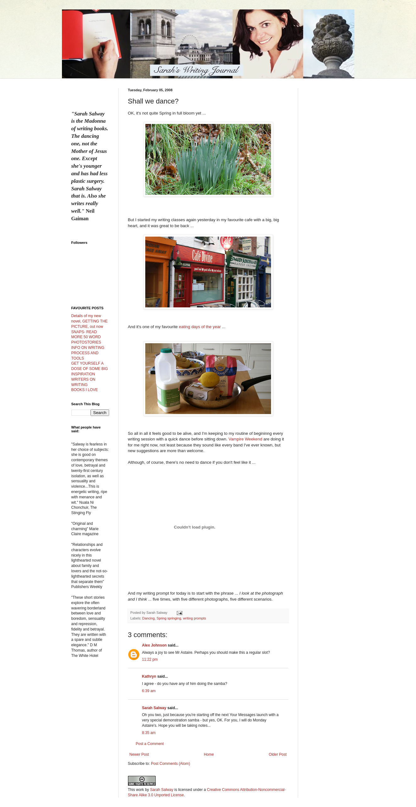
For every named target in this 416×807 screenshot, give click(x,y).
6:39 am (149, 691)
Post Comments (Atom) (170, 763)
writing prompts (194, 618)
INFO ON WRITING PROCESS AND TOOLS (87, 353)
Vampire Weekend (245, 439)
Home (209, 754)
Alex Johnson (154, 645)
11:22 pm (150, 659)
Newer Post (139, 754)
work (140, 789)
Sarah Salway (154, 708)
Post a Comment (150, 744)
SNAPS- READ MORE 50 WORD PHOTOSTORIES (86, 337)
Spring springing (169, 618)
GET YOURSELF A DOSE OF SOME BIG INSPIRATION (89, 368)
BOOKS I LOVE (84, 390)
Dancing (148, 618)
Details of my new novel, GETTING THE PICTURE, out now (89, 321)
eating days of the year (200, 326)
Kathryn (149, 676)
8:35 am (149, 733)
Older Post (278, 754)
